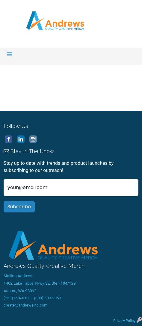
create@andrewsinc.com (26, 305)
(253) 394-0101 (17, 298)
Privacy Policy (124, 321)
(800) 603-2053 (47, 298)
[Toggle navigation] (9, 54)
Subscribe (19, 206)
